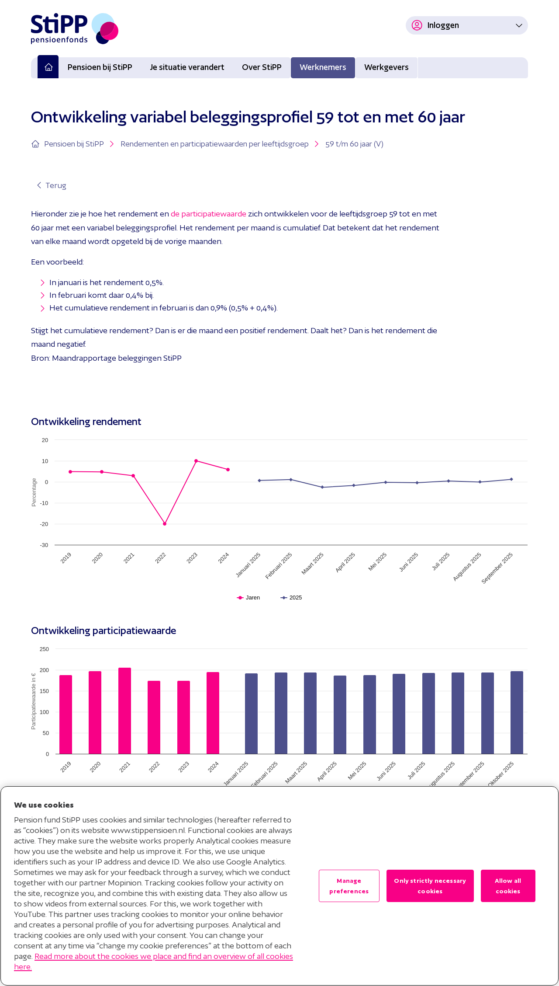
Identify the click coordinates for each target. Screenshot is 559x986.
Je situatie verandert (187, 67)
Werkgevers (386, 67)
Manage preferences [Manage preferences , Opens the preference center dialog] (349, 886)
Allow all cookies (508, 886)
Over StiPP (262, 67)
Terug (50, 185)
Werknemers (323, 67)
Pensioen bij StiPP (100, 67)
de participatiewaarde (208, 213)
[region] (279, 886)
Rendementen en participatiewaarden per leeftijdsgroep (221, 143)
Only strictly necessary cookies (430, 886)
